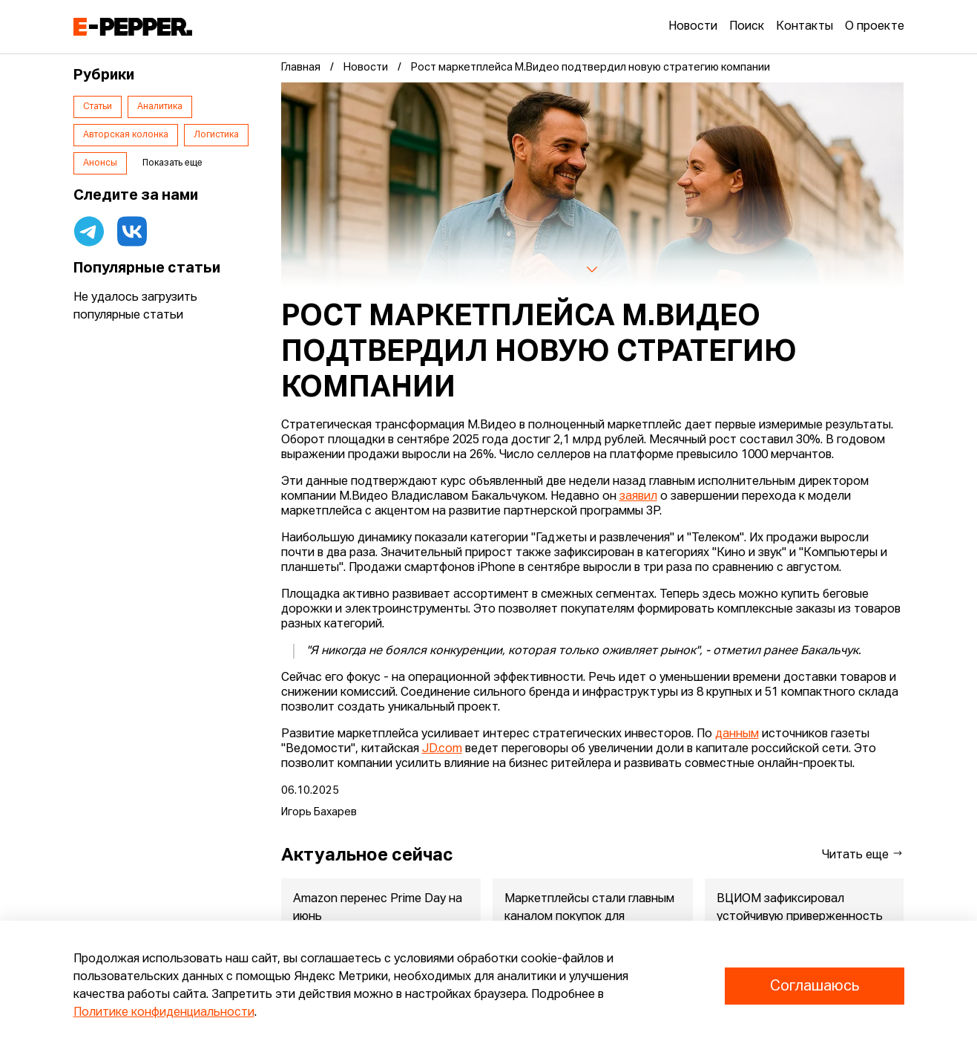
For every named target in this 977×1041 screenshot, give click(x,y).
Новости (692, 27)
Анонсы (100, 163)
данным (737, 734)
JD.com (442, 749)
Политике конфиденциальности (163, 1013)
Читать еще (863, 854)
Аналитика (159, 106)
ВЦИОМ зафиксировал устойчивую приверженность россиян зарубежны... (799, 917)
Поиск (746, 27)
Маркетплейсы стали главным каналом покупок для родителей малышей (589, 917)
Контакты (804, 27)
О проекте (874, 27)
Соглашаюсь (814, 986)
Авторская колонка (125, 135)
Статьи (97, 106)
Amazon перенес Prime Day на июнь (377, 908)
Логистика (216, 135)
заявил (638, 497)
